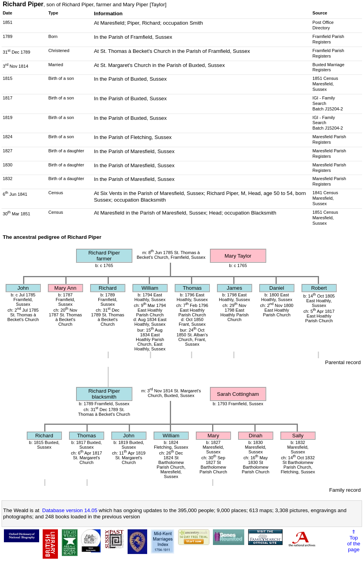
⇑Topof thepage (353, 540)
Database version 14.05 (69, 510)
